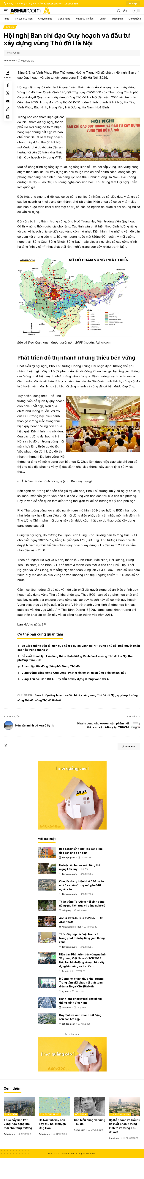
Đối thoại (81, 1135)
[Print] (8, 122)
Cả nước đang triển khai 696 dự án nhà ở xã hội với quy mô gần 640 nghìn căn (81, 906)
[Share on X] (8, 95)
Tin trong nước (69, 895)
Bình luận (125, 768)
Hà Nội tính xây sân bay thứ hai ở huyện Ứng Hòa (52, 1145)
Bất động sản (68, 878)
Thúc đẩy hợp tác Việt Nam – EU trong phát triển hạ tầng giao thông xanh (82, 959)
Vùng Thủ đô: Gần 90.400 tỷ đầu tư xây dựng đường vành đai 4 (66, 700)
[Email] (8, 104)
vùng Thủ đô (26, 721)
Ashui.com (10, 61)
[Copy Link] (8, 113)
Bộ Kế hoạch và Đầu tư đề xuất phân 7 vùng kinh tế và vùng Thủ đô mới (124, 1147)
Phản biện (11, 1135)
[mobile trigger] (7, 11)
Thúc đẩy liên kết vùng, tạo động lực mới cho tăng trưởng (18, 1145)
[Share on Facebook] (8, 86)
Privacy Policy (52, 3)
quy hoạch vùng (128, 716)
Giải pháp (66, 931)
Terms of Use (75, 3)
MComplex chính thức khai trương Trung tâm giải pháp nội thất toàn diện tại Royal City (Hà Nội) (81, 1003)
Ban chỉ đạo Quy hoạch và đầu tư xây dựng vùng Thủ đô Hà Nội (75, 716)
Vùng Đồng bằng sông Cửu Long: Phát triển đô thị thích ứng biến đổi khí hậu (74, 693)
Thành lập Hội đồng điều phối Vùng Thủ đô (51, 687)
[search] (118, 10)
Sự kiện (10, 27)
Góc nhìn (66, 1028)
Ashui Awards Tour (71, 947)
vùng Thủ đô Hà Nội (49, 721)
